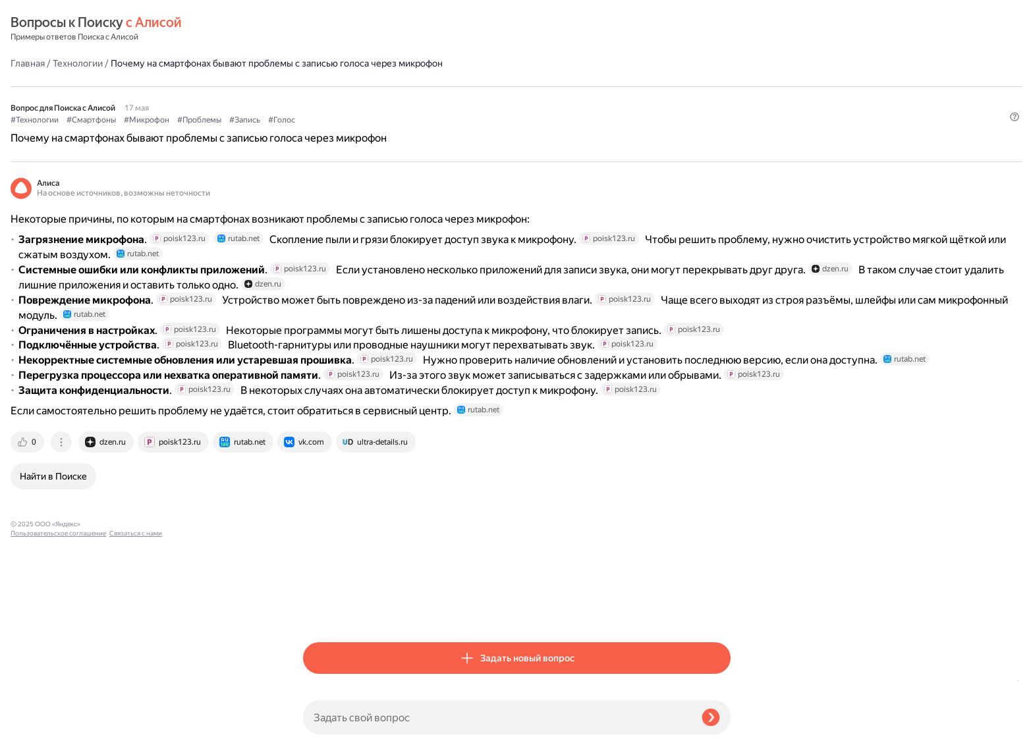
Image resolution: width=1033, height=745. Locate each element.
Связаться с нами (37, 729)
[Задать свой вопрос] (497, 717)
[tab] (321, 609)
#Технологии (327, 99)
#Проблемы (492, 99)
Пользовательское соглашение (58, 720)
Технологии (370, 29)
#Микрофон (439, 99)
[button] (723, 121)
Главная (320, 29)
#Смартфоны (383, 99)
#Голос (574, 99)
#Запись (537, 99)
